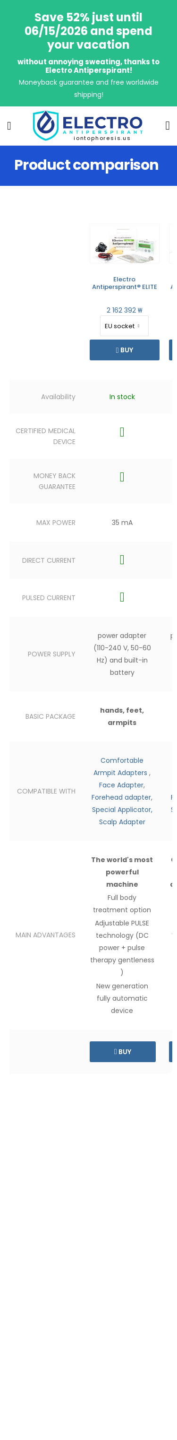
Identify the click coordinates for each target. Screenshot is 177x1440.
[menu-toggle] (9, 125)
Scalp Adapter (122, 822)
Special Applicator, (122, 809)
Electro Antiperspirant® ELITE (124, 283)
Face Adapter (121, 785)
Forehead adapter (121, 797)
